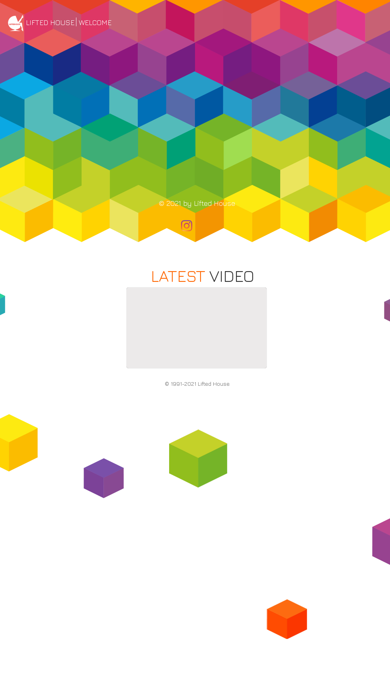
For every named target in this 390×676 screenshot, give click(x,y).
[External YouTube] (196, 328)
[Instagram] (186, 225)
